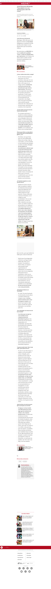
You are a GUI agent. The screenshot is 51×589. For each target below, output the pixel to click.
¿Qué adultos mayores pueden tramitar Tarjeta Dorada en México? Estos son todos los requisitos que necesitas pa (27, 523)
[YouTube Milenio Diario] (21, 571)
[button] (0, 3)
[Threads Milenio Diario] (31, 568)
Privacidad (29, 555)
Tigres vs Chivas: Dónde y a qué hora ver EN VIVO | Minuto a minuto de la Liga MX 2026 (27, 517)
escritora (25, 461)
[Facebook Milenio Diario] (19, 568)
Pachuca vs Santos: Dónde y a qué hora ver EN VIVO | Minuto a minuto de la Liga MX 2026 (28, 535)
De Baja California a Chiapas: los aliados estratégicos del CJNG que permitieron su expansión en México (28, 529)
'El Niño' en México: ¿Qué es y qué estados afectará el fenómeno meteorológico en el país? (28, 541)
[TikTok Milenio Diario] (25, 571)
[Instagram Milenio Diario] (27, 568)
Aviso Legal (29, 557)
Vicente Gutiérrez (21, 33)
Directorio (29, 553)
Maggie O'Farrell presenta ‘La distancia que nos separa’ (29, 447)
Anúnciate (20, 559)
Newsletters (20, 553)
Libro (20, 461)
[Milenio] (25, 3)
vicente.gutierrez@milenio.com (26, 466)
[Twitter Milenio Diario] (23, 568)
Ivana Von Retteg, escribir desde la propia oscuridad (29, 66)
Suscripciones (20, 557)
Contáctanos (20, 555)
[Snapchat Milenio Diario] (29, 571)
